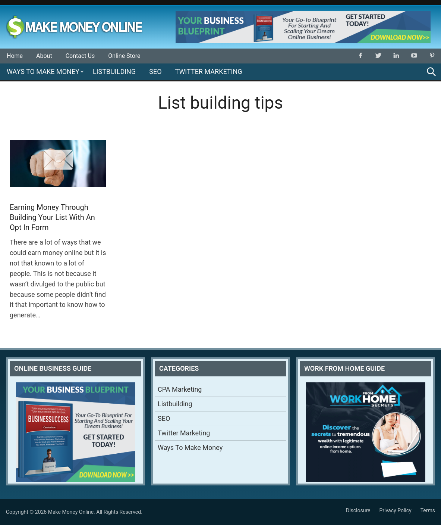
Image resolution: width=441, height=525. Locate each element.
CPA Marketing (180, 389)
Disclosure (358, 510)
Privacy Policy (395, 510)
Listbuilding (114, 71)
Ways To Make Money (43, 71)
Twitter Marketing (208, 71)
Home (15, 55)
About (44, 55)
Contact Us (80, 55)
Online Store (124, 55)
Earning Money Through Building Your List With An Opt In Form (52, 217)
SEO (155, 71)
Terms (427, 510)
